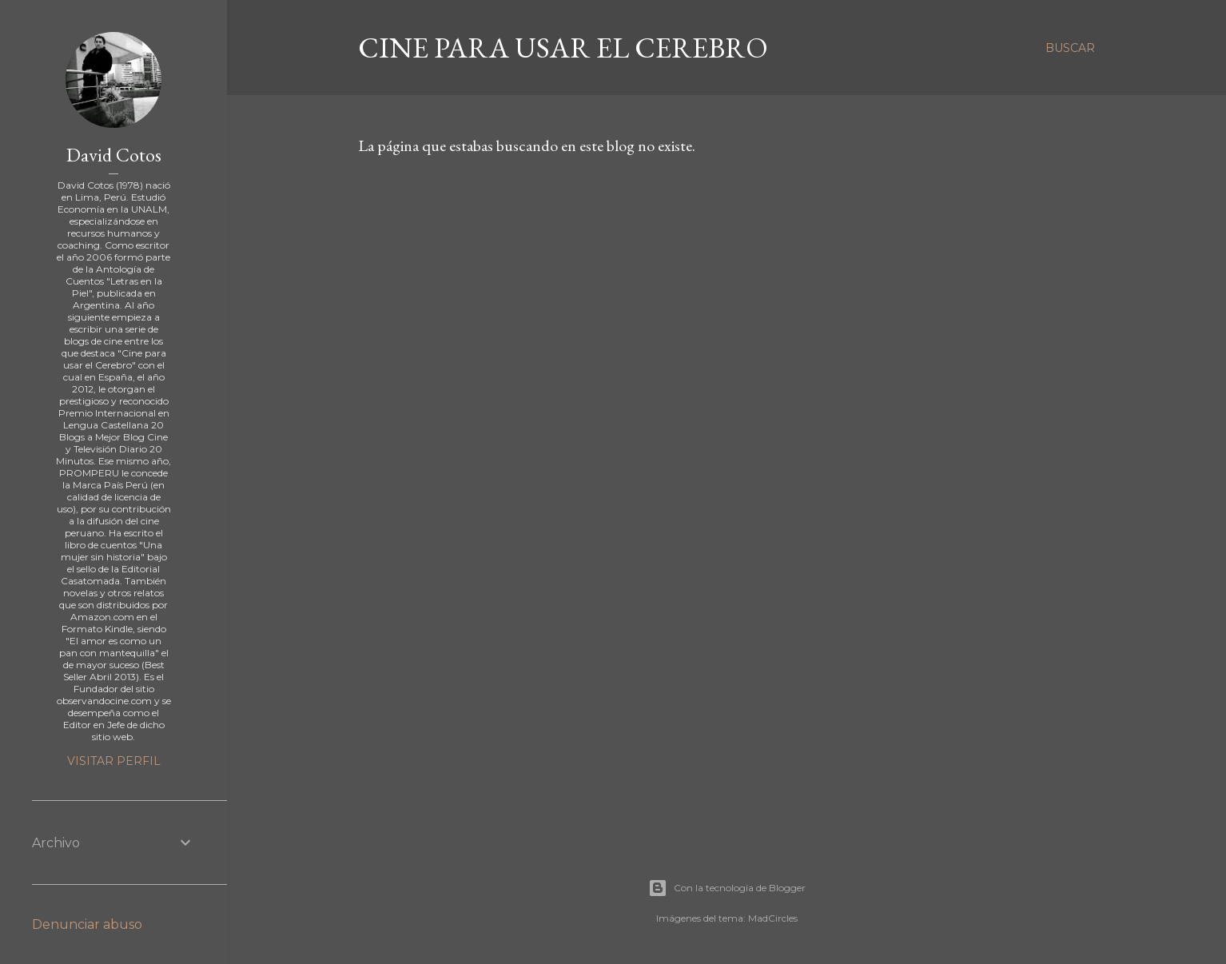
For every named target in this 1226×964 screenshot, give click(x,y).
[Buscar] (1070, 48)
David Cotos (113, 154)
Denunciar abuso (87, 924)
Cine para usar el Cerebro (563, 47)
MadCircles (773, 918)
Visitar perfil (114, 761)
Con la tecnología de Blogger (727, 888)
